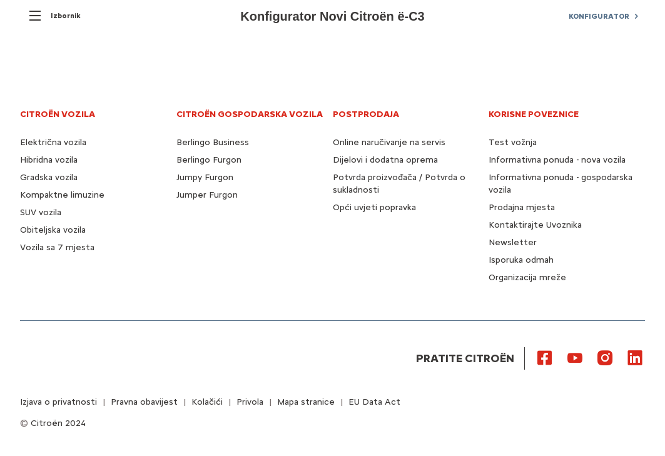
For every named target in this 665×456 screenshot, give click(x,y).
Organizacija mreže (527, 277)
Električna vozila (53, 142)
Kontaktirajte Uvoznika (535, 225)
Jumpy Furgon (204, 177)
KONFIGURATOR (599, 16)
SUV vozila (40, 212)
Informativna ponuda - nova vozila (557, 160)
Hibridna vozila (49, 160)
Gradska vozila (49, 177)
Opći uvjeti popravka (374, 207)
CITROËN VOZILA (57, 114)
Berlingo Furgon (208, 160)
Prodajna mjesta (522, 207)
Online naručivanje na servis (389, 142)
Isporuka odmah (521, 260)
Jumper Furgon (207, 195)
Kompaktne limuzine (62, 195)
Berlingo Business (212, 142)
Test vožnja (513, 142)
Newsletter (513, 242)
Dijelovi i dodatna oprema (385, 160)
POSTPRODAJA (366, 114)
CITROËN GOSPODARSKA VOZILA (249, 114)
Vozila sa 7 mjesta (57, 247)
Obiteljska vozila (53, 230)
